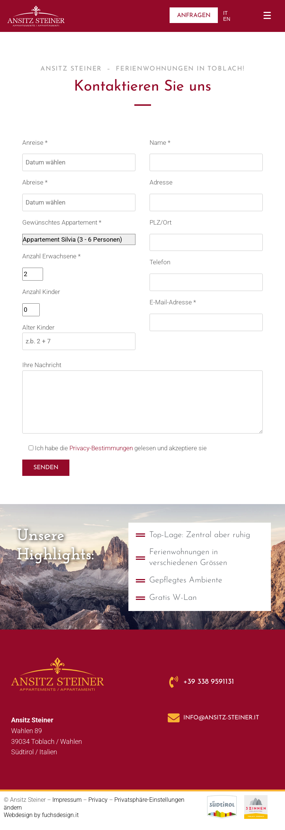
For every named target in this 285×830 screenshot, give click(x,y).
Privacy (98, 799)
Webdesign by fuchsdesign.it (41, 814)
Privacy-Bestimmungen (101, 448)
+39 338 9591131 (208, 682)
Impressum (67, 799)
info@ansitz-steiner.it (221, 718)
